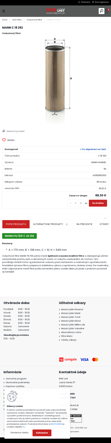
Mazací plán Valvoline (72, 328)
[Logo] (55, 11)
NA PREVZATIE (84, 224)
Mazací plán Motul (71, 320)
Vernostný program (16, 378)
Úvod (4, 19)
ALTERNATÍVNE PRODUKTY (51, 224)
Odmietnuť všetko (19, 432)
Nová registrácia (102, 2)
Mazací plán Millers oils (73, 324)
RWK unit (63, 378)
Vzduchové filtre (34, 19)
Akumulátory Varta (71, 332)
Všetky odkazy (68, 339)
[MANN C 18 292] (55, 81)
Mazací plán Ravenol (72, 309)
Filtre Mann (66, 336)
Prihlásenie (85, 2)
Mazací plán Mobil (70, 313)
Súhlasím (42, 432)
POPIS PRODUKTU (16, 224)
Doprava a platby (15, 386)
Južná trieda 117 (67, 382)
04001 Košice (65, 386)
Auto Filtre (17, 19)
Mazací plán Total (70, 317)
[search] (101, 11)
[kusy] (75, 203)
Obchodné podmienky (18, 382)
